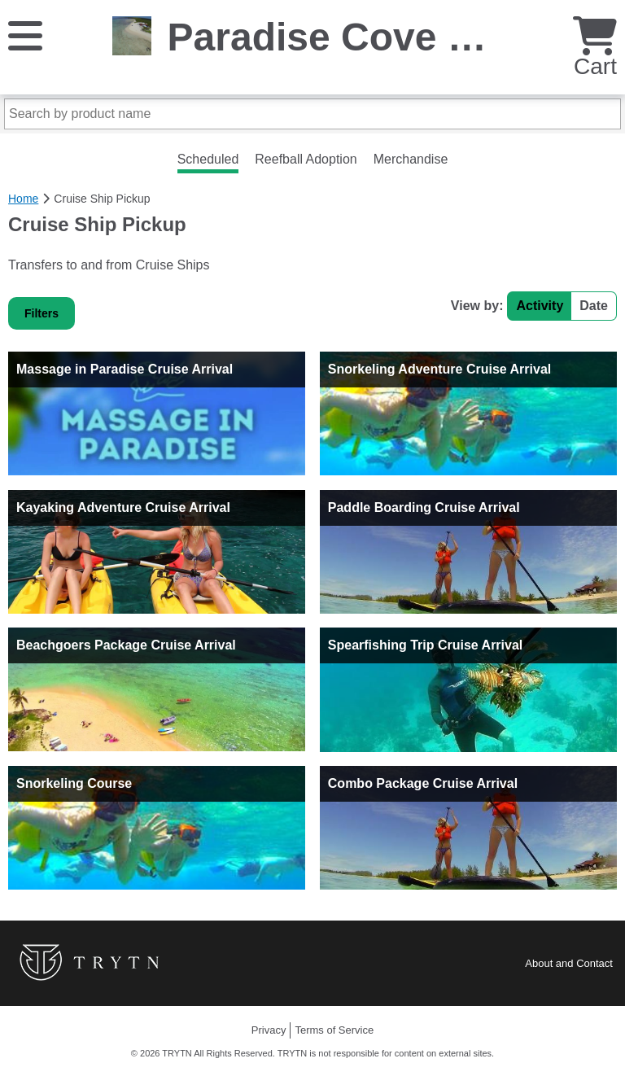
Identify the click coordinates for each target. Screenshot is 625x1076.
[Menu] (25, 35)
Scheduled (208, 159)
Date (593, 306)
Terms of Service (334, 1030)
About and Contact (569, 963)
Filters (41, 313)
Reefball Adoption (305, 159)
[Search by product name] (312, 113)
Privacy (268, 1030)
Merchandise (411, 159)
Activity (539, 306)
